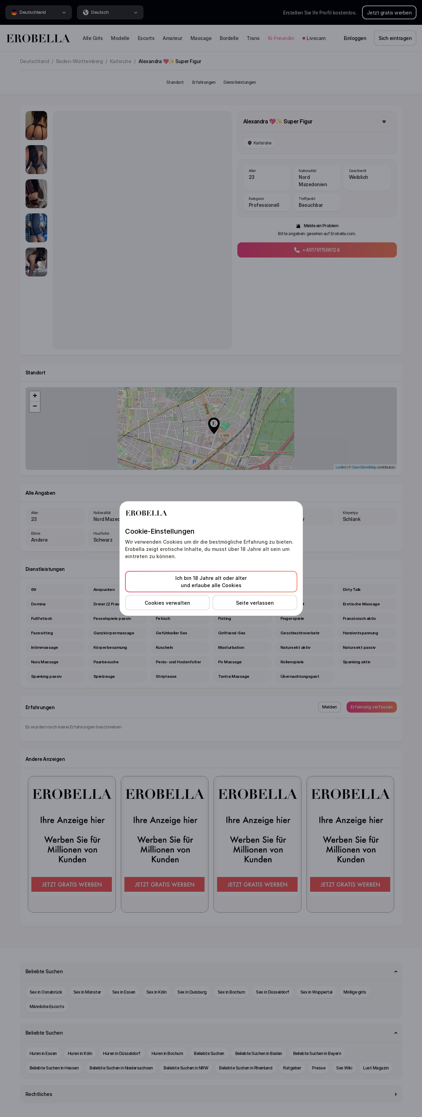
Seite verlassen (255, 603)
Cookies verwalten (167, 603)
